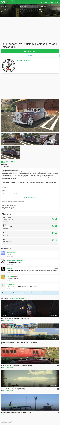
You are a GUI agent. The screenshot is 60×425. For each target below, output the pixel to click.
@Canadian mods (12, 262)
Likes (15, 162)
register (21, 293)
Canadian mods (11, 252)
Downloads (6, 162)
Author (21, 260)
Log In (16, 293)
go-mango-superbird (23, 60)
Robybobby (10, 276)
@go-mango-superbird (13, 270)
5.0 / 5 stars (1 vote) (5, 166)
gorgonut (9, 268)
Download (30, 51)
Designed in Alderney (6, 421)
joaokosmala (10, 284)
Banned (16, 276)
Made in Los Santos (6, 422)
